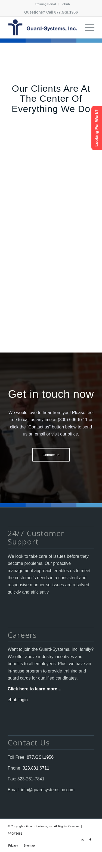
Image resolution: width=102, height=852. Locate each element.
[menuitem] (45, 4)
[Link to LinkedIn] (82, 840)
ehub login (18, 699)
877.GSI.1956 (66, 12)
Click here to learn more (32, 689)
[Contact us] (51, 455)
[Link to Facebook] (90, 840)
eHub (66, 4)
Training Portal (45, 4)
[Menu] (86, 27)
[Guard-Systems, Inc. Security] (42, 27)
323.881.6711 (35, 768)
